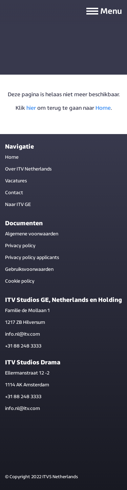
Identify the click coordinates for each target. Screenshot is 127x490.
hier (31, 108)
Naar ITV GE (18, 204)
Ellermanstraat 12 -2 (27, 373)
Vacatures (16, 181)
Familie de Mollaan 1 (27, 310)
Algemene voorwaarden (31, 234)
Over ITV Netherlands (28, 169)
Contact (14, 193)
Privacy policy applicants (32, 257)
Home (103, 108)
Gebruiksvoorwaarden (29, 269)
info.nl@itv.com (22, 334)
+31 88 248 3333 (23, 346)
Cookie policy (20, 281)
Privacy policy (20, 246)
